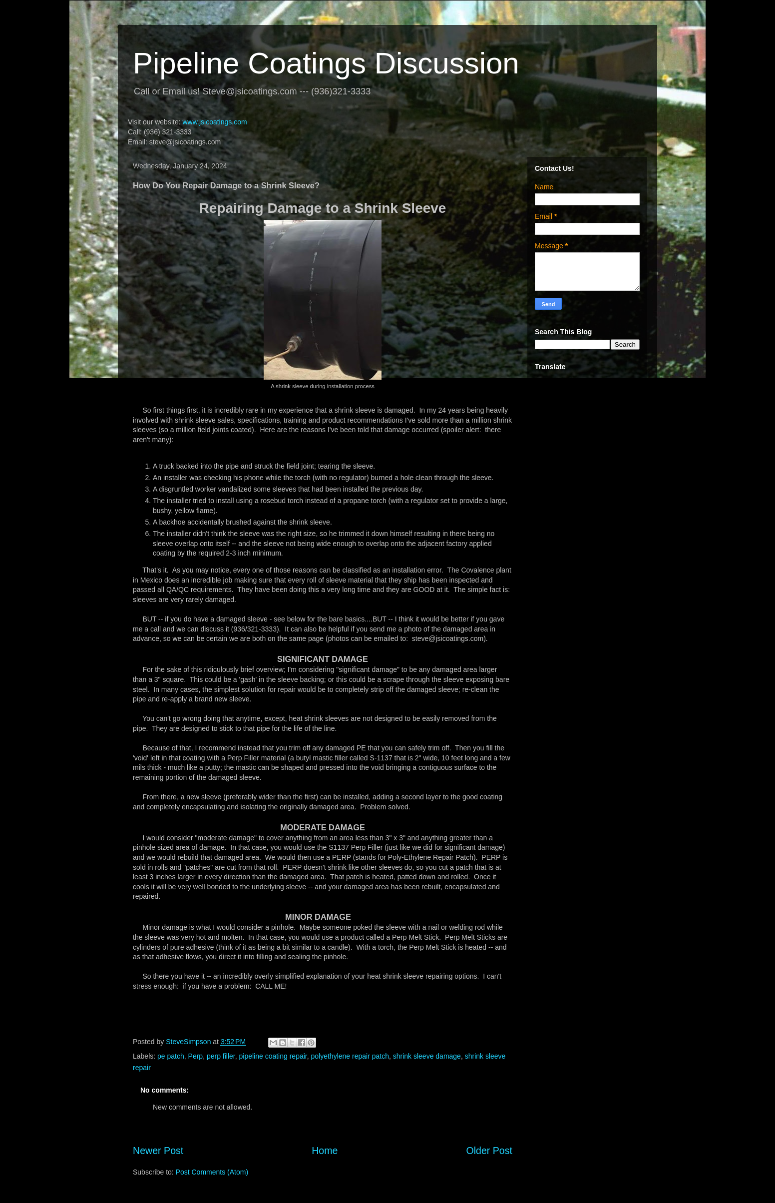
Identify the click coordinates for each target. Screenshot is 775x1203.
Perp (195, 1056)
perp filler (221, 1056)
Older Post (489, 1150)
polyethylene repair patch (350, 1056)
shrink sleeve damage (427, 1056)
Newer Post (158, 1150)
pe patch (170, 1056)
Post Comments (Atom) (212, 1172)
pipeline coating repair (273, 1056)
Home (325, 1150)
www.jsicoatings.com (214, 122)
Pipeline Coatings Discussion (326, 63)
